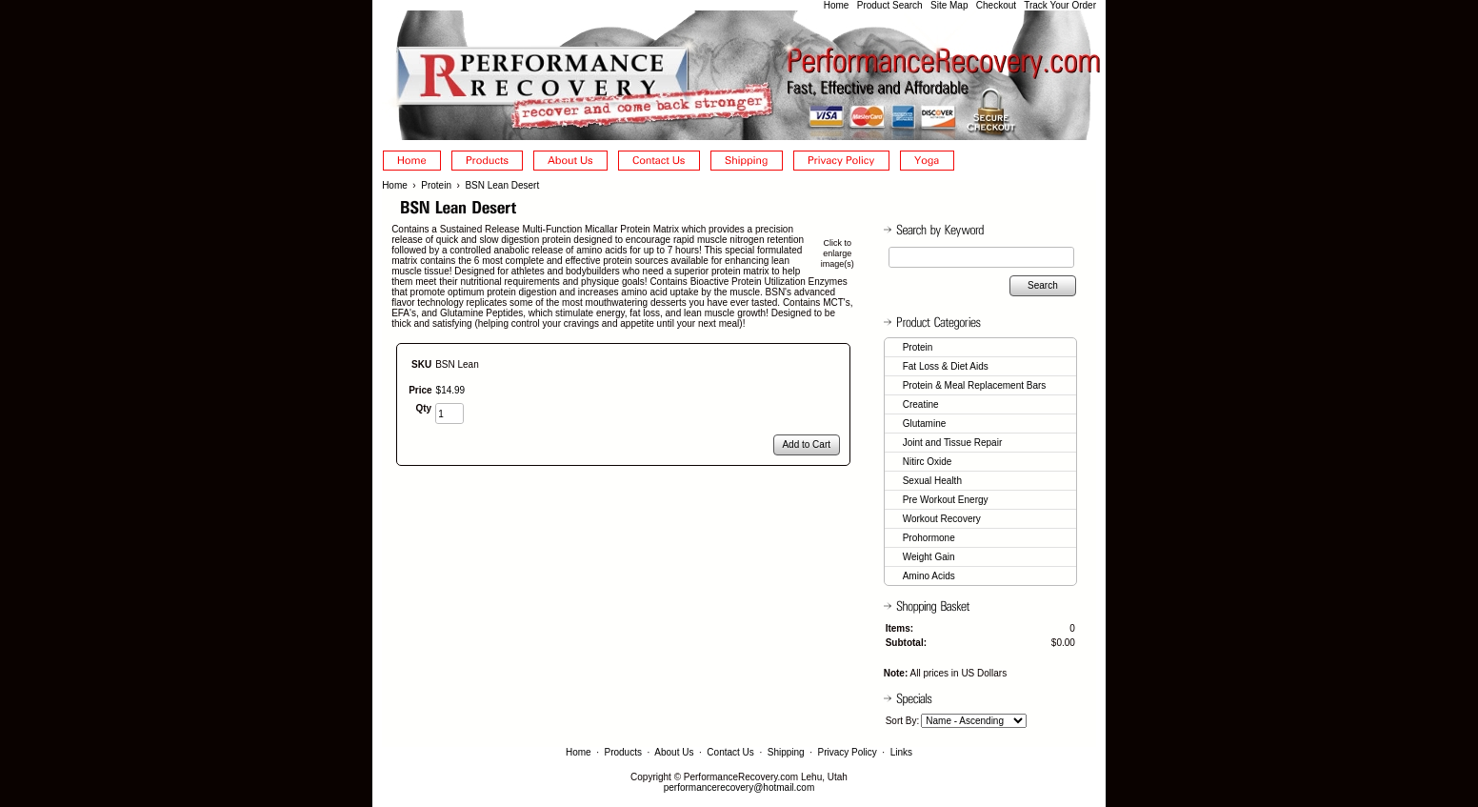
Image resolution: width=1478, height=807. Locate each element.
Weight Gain (929, 557)
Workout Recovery (942, 519)
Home (836, 5)
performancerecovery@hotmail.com (739, 787)
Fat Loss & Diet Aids (946, 366)
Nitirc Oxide (927, 461)
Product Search (890, 5)
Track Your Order (1060, 5)
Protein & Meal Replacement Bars (975, 385)
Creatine (921, 404)
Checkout (996, 5)
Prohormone (929, 538)
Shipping (786, 752)
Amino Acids (929, 576)
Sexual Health (932, 480)
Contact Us (730, 752)
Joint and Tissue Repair (953, 442)
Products (623, 752)
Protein (436, 185)
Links (901, 752)
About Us (673, 752)
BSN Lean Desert (502, 185)
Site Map (949, 5)
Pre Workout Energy (946, 499)
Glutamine (925, 423)
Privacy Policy (847, 752)
